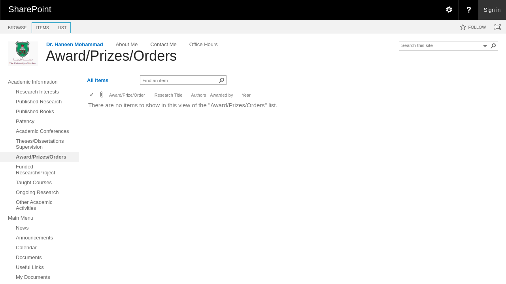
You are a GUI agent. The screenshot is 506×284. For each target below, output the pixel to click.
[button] (493, 45)
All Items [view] (97, 80)
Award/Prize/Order (127, 95)
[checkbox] (92, 95)
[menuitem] (449, 10)
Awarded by (221, 95)
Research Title (169, 95)
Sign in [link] (492, 10)
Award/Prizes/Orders (111, 56)
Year (246, 95)
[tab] (17, 26)
